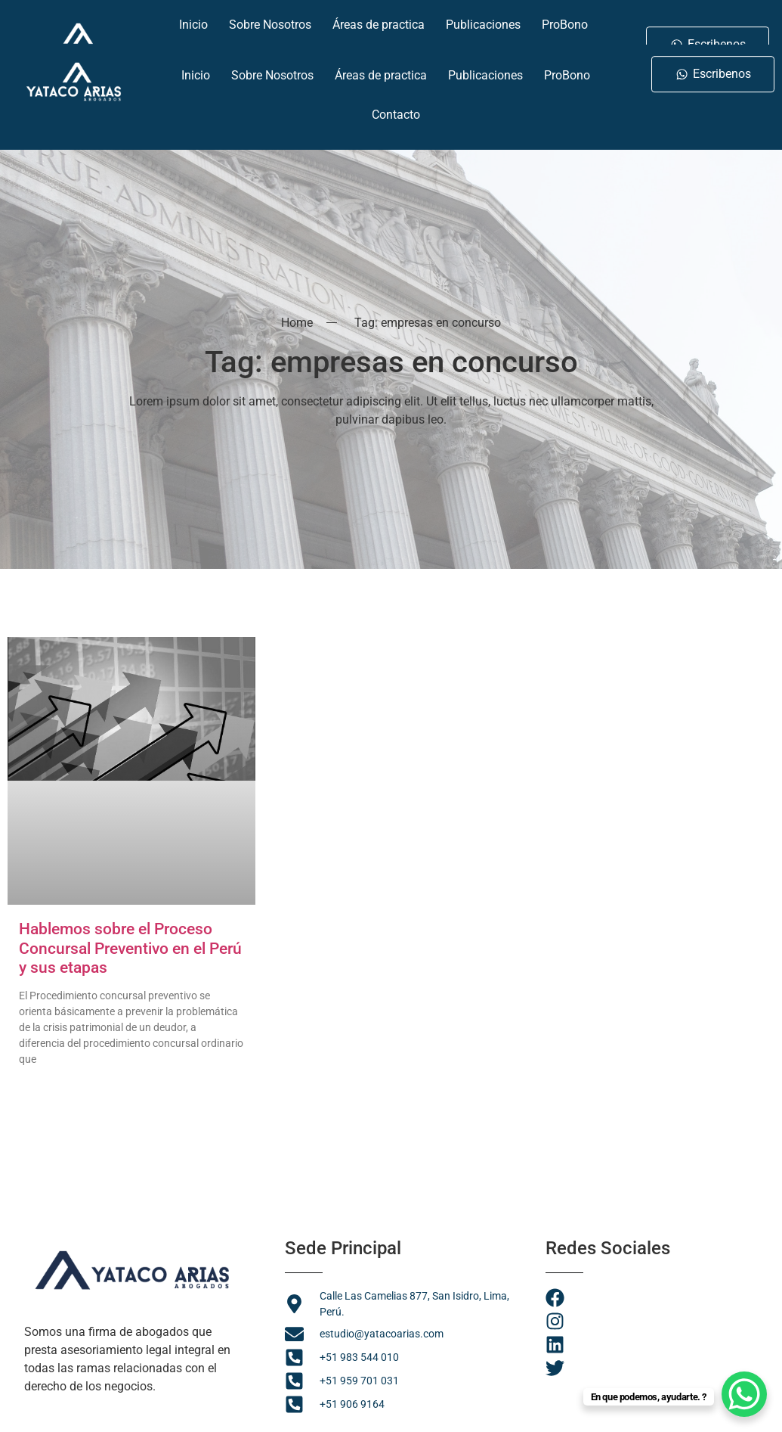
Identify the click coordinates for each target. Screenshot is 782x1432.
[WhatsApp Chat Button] (744, 1394)
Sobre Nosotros (272, 69)
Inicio (195, 69)
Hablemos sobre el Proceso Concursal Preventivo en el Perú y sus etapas (130, 948)
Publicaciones (485, 69)
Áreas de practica (381, 69)
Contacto (396, 108)
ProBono (567, 69)
